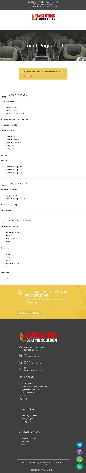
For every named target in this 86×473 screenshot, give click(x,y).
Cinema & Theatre (29, 439)
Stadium (24, 445)
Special (23, 399)
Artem (8, 254)
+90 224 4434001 (51, 2)
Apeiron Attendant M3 (15, 113)
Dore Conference (13, 232)
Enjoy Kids (10, 146)
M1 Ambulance (27, 384)
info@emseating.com (43, 4)
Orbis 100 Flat (11, 136)
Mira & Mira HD (12, 239)
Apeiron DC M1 (12, 110)
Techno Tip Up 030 (14, 173)
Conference (26, 442)
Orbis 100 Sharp (12, 140)
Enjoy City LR (11, 195)
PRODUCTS (36, 7)
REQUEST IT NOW (29, 312)
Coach (23, 396)
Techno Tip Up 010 (14, 167)
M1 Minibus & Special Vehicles (34, 387)
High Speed (26, 422)
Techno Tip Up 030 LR (15, 198)
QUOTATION (52, 7)
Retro (8, 257)
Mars (8, 242)
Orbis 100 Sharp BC (14, 143)
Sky (7, 266)
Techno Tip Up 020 (14, 170)
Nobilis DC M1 (11, 107)
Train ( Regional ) (29, 419)
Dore (8, 235)
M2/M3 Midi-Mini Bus (30, 390)
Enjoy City (10, 149)
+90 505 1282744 (34, 2)
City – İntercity (27, 393)
